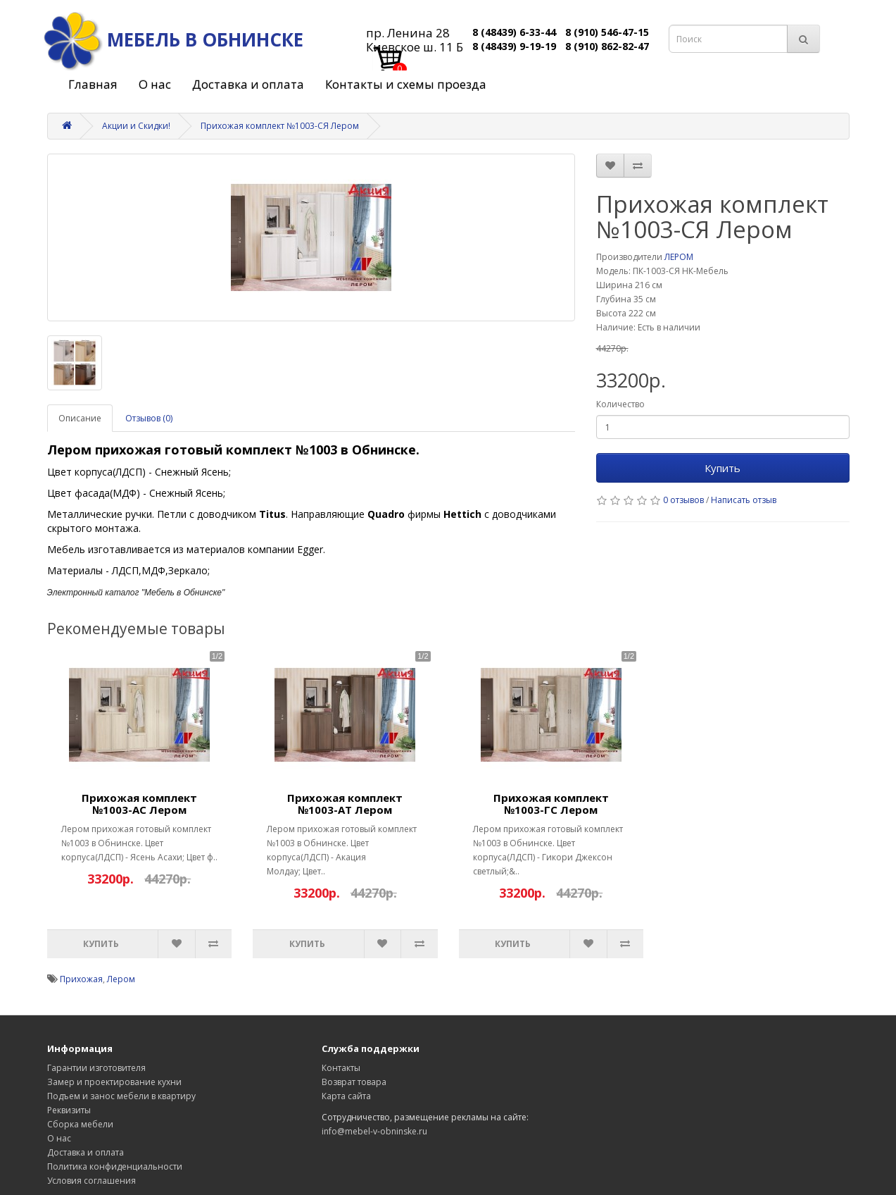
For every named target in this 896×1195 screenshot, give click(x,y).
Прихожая (81, 979)
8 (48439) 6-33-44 (514, 32)
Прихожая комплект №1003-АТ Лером (345, 804)
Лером (121, 979)
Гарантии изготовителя (96, 1068)
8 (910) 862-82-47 (607, 46)
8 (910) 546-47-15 (607, 32)
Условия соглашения (91, 1181)
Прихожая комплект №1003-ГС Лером (551, 804)
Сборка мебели (80, 1124)
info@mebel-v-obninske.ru (374, 1131)
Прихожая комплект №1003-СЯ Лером (280, 126)
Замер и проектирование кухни (114, 1082)
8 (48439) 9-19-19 (514, 46)
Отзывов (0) (148, 418)
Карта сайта (346, 1096)
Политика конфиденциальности (114, 1166)
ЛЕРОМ (678, 257)
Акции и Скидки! (136, 126)
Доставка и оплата (248, 84)
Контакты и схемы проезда (405, 84)
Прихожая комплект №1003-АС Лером (139, 804)
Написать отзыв (743, 500)
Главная (93, 84)
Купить (722, 468)
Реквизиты (69, 1110)
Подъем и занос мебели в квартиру (121, 1096)
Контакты (341, 1068)
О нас (155, 84)
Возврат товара (354, 1082)
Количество (620, 404)
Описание (79, 418)
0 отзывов (683, 500)
